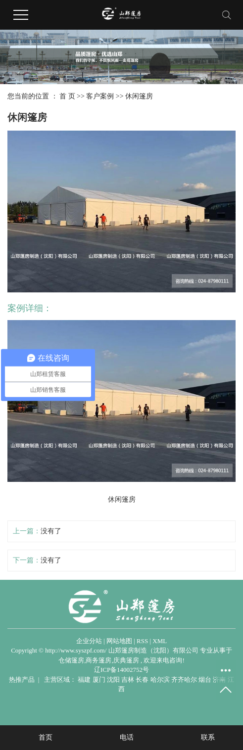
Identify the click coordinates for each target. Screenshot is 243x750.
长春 (142, 679)
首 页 (67, 96)
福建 (84, 679)
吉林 (127, 679)
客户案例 (100, 96)
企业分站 (89, 641)
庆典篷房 (126, 660)
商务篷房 (98, 660)
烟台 (204, 679)
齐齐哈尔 (184, 679)
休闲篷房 (139, 96)
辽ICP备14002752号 (121, 669)
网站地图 (119, 641)
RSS (142, 641)
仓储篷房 (71, 660)
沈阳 (113, 679)
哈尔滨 (160, 679)
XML (159, 641)
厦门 (99, 679)
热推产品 (22, 679)
